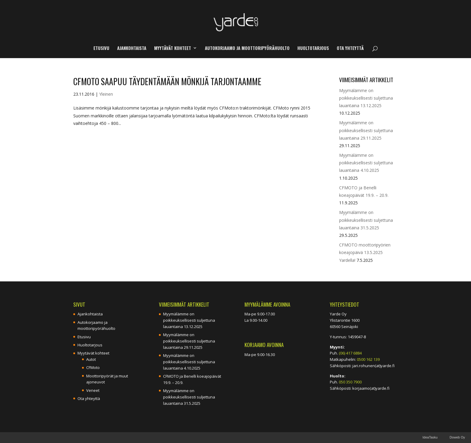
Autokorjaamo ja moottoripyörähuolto (247, 48)
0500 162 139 (368, 359)
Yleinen (106, 94)
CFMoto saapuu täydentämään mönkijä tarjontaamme (167, 81)
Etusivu (101, 48)
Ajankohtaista (131, 48)
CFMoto (93, 367)
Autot (91, 359)
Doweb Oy (457, 437)
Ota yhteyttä (350, 48)
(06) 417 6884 (350, 353)
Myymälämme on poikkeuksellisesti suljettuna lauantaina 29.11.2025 (366, 130)
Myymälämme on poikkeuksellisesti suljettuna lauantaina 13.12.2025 (366, 98)
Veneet (92, 390)
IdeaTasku (429, 437)
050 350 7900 (350, 382)
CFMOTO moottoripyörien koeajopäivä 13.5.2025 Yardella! (364, 252)
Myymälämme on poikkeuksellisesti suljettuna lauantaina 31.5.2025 (366, 219)
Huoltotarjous (313, 48)
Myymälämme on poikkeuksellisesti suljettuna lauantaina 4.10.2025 (366, 162)
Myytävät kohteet (172, 48)
